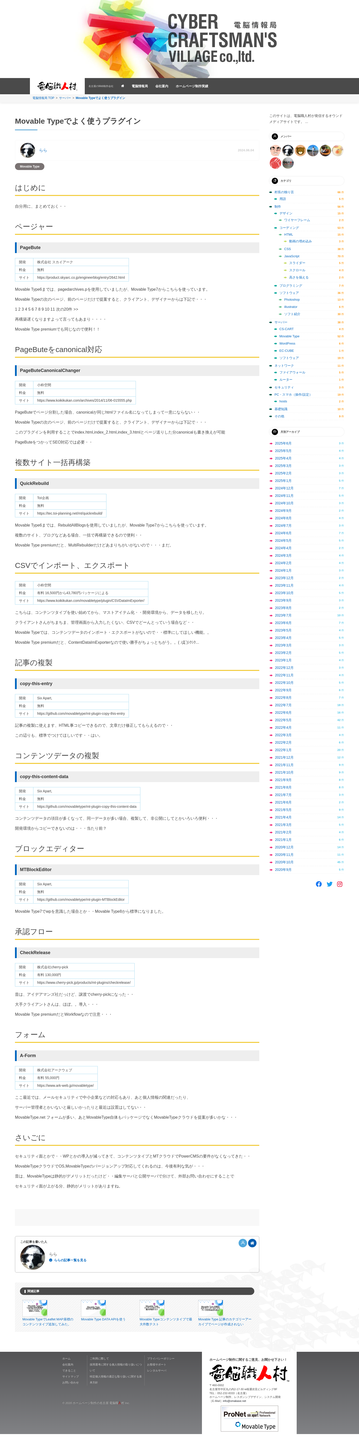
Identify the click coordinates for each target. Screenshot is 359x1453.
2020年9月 (283, 870)
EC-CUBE (286, 351)
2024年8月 (283, 518)
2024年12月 (284, 488)
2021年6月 (283, 802)
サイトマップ (70, 1395)
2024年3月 (283, 555)
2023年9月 (283, 600)
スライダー (297, 263)
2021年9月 (283, 780)
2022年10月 (284, 683)
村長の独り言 (284, 192)
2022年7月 (283, 705)
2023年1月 (283, 660)
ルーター (285, 379)
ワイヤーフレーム (297, 220)
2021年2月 (283, 832)
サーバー (65, 98)
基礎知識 (280, 409)
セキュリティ (284, 387)
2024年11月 (284, 496)
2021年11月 (284, 765)
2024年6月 (283, 533)
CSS (287, 249)
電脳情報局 (140, 86)
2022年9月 (283, 690)
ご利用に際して (99, 1377)
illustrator (290, 307)
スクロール (297, 270)
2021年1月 (283, 840)
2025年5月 (283, 451)
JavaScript (291, 256)
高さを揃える (299, 277)
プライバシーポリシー (161, 1377)
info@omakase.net (234, 1420)
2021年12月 (284, 757)
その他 (279, 416)
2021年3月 (283, 825)
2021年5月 (283, 810)
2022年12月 (284, 668)
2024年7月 (283, 526)
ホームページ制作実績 (192, 86)
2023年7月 (283, 615)
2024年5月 (283, 541)
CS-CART (286, 329)
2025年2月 (283, 473)
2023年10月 (284, 593)
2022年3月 (283, 735)
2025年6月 (283, 443)
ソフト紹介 (292, 314)
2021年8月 (283, 787)
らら (43, 150)
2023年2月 (283, 653)
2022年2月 (283, 742)
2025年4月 (283, 458)
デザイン (285, 213)
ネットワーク (284, 365)
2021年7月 (283, 795)
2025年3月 (283, 466)
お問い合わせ (70, 1401)
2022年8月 (283, 698)
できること (69, 1389)
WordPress (287, 343)
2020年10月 (284, 862)
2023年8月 (283, 608)
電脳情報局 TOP (43, 98)
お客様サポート (156, 1383)
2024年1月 (283, 570)
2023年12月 (284, 578)
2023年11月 (284, 585)
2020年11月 (284, 855)
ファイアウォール (292, 372)
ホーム (66, 1377)
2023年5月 (283, 630)
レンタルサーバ (156, 1389)
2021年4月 (283, 817)
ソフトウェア (289, 293)
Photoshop (292, 299)
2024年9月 (283, 511)
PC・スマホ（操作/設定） (293, 394)
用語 (282, 199)
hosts (283, 401)
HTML (288, 234)
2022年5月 (283, 720)
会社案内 (161, 86)
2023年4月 (283, 638)
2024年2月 (283, 563)
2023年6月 (283, 623)
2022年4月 (283, 727)
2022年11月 (284, 675)
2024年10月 (284, 503)
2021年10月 (284, 772)
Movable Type (29, 166)
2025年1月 (283, 481)
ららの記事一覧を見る (70, 1260)
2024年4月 (283, 548)
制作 (277, 206)
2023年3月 (283, 645)
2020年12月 (284, 847)
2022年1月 (283, 750)
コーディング (289, 228)
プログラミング (290, 285)
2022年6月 (283, 713)
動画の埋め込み (300, 241)
